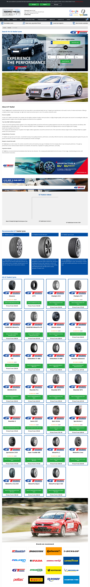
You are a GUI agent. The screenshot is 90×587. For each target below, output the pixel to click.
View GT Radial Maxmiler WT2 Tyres (56, 397)
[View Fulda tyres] (36, 561)
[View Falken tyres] (19, 561)
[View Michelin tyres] (71, 570)
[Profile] (61, 57)
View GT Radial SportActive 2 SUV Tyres (11, 460)
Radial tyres (21, 231)
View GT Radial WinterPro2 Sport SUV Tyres (56, 491)
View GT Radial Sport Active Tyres (56, 428)
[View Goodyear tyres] (71, 561)
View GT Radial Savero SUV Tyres (34, 427)
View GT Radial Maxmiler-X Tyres (12, 427)
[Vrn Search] (60, 42)
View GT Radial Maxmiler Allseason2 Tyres (78, 366)
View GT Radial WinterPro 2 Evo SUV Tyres (12, 491)
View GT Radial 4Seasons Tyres (12, 302)
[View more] (45, 185)
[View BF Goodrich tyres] (19, 551)
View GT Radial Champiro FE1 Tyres (78, 303)
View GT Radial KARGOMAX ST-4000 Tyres (34, 366)
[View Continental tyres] (54, 551)
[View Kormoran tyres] (54, 570)
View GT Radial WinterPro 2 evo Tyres (78, 460)
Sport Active (7, 259)
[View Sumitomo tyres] (71, 580)
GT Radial (11, 107)
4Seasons (68, 259)
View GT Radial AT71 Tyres (34, 302)
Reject (45, 4)
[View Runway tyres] (54, 580)
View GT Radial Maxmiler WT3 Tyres (78, 397)
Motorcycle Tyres (30, 19)
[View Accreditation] (83, 12)
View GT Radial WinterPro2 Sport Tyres (34, 491)
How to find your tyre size (66, 64)
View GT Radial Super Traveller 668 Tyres (34, 460)
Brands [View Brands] (9, 27)
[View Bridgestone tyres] (36, 551)
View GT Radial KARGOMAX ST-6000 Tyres (56, 366)
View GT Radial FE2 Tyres (12, 365)
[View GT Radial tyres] (19, 570)
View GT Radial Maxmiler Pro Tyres (34, 397)
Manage (56, 4)
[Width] (52, 57)
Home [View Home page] (4, 27)
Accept (34, 4)
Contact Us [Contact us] (61, 19)
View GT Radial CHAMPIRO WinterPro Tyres (12, 334)
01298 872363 (27, 14)
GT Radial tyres (39, 126)
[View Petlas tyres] (19, 580)
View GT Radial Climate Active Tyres (56, 334)
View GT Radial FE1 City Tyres (78, 334)
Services (15, 19)
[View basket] (86, 19)
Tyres (8, 19)
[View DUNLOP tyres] (71, 551)
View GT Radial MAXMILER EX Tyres (12, 397)
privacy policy (79, 1)
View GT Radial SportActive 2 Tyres (78, 428)
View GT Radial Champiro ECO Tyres (56, 303)
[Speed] (79, 57)
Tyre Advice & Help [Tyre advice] (42, 19)
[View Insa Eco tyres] (36, 570)
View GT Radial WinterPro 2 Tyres (56, 460)
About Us (52, 19)
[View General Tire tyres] (54, 561)
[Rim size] (70, 57)
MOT (21, 19)
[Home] (3, 19)
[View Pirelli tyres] (36, 580)
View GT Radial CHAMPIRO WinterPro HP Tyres (34, 334)
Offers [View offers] (68, 19)
